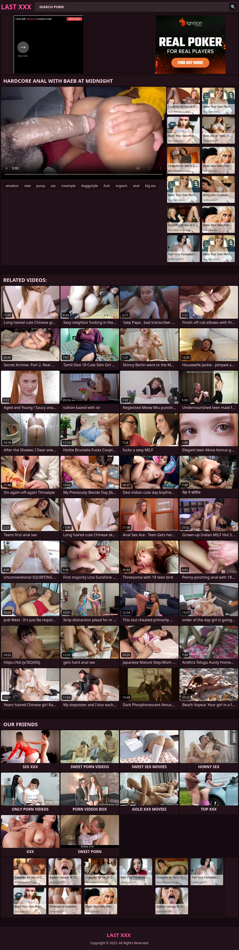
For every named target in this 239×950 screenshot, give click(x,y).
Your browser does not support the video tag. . (83, 133)
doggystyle (89, 185)
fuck (107, 185)
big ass (150, 185)
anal (136, 185)
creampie (68, 185)
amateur (12, 185)
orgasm (121, 185)
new (27, 185)
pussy (40, 185)
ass (53, 185)
